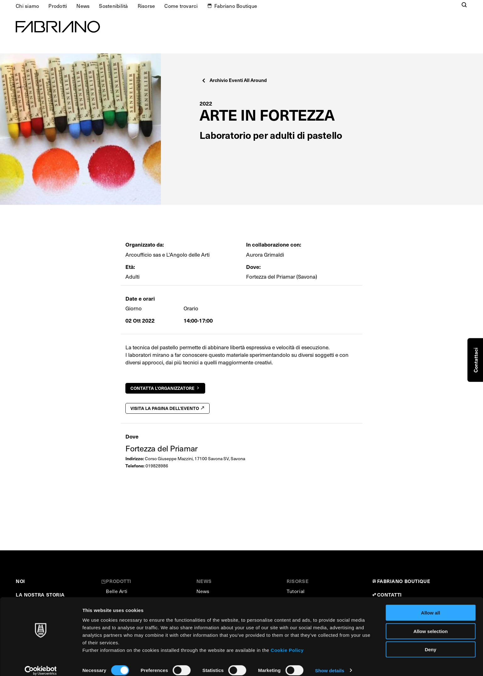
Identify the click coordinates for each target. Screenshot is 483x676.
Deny (430, 642)
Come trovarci (181, 5)
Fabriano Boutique (235, 5)
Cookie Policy (287, 643)
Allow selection (430, 624)
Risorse (146, 5)
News (83, 5)
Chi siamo (27, 5)
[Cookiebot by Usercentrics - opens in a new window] (40, 663)
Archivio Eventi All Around (234, 80)
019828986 (156, 465)
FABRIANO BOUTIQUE (404, 581)
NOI (20, 581)
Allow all (430, 605)
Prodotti (57, 5)
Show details (329, 663)
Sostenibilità (113, 5)
